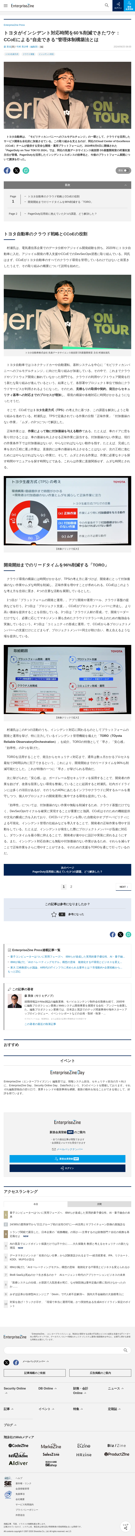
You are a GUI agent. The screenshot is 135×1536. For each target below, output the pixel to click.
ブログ (10, 1425)
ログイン (67, 1168)
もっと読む (14, 971)
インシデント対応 (46, 54)
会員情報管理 (22, 1488)
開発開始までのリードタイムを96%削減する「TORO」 (60, 201)
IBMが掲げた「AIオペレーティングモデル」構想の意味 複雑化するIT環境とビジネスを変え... (66, 962)
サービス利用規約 (25, 1504)
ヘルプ (19, 1478)
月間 (99, 1204)
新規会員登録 (67, 1159)
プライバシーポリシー (27, 1510)
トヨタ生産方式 (11, 54)
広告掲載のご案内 (100, 1372)
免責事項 (20, 1494)
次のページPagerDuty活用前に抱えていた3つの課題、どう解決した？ (67, 869)
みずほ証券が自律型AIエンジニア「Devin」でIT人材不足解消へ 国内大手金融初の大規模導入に (67, 1294)
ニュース (116, 1389)
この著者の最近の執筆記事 (40, 1024)
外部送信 (20, 1515)
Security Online (15, 1391)
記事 (9, 1409)
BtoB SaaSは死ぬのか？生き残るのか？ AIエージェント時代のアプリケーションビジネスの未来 (67, 1274)
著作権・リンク (23, 1483)
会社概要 (20, 1499)
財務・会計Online (80, 1391)
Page (13, 213)
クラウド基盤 (28, 54)
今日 (35, 1204)
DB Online (48, 1389)
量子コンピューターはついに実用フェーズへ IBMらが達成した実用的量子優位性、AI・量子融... (67, 956)
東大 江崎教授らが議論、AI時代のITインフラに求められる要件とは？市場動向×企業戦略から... (66, 967)
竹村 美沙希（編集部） (28, 46)
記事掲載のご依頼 (34, 1372)
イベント (47, 1409)
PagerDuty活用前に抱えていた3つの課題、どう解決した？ (62, 213)
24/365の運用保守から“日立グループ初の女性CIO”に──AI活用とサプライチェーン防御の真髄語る (67, 1224)
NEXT (124, 887)
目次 (96, 185)
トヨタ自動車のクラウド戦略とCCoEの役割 (54, 196)
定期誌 (114, 1409)
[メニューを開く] (5, 5)
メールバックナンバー (67, 1149)
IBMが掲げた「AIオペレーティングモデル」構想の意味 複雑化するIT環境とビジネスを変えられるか (70, 1267)
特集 (78, 1409)
